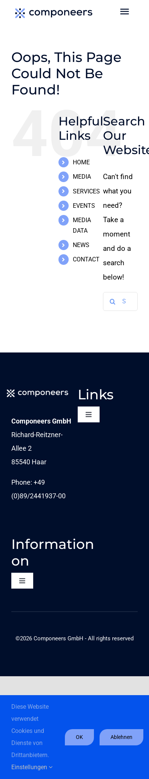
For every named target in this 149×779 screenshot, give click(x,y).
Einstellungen (31, 767)
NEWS (81, 245)
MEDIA (82, 176)
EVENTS (84, 205)
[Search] (112, 301)
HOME (81, 162)
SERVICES (86, 191)
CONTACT (86, 259)
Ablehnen (121, 737)
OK (79, 737)
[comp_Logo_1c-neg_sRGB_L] (37, 390)
